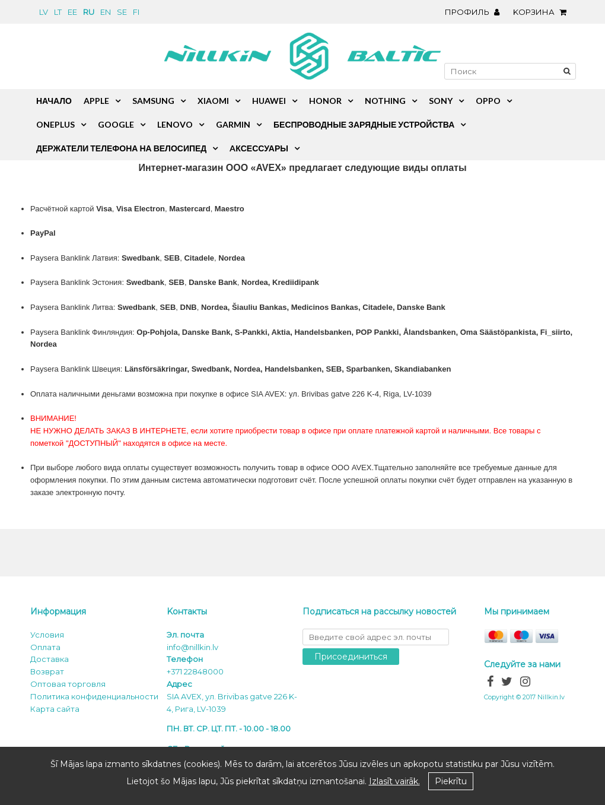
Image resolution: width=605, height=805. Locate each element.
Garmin (233, 124)
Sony (441, 101)
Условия (47, 634)
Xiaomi (213, 101)
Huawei (269, 101)
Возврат (47, 671)
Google (116, 124)
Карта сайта (54, 709)
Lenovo (175, 124)
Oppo (488, 101)
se (122, 12)
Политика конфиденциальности (94, 696)
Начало (54, 101)
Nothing (385, 101)
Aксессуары (259, 148)
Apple (96, 101)
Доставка (49, 659)
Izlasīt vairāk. (394, 781)
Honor (325, 101)
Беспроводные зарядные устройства (363, 124)
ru (88, 12)
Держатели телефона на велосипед (121, 148)
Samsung (153, 101)
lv (43, 12)
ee (72, 12)
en (105, 12)
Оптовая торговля (68, 684)
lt (58, 12)
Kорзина (542, 12)
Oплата (45, 647)
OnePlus (55, 124)
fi (136, 12)
